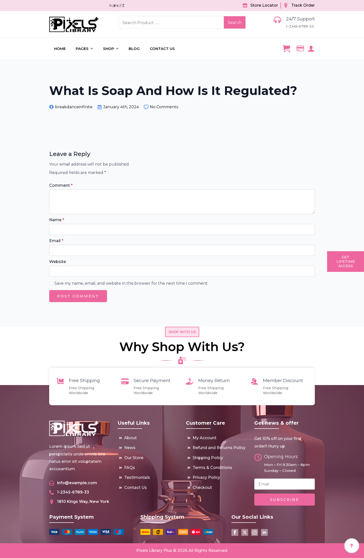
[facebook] (234, 532)
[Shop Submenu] (118, 48)
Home (60, 48)
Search (235, 22)
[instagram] (254, 532)
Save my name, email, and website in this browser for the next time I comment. (131, 283)
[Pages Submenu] (93, 48)
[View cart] (286, 48)
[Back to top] (351, 545)
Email (56, 241)
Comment (61, 185)
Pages (82, 48)
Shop (108, 48)
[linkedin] (264, 532)
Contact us (162, 48)
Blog (134, 48)
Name (56, 220)
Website (57, 262)
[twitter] (244, 532)
